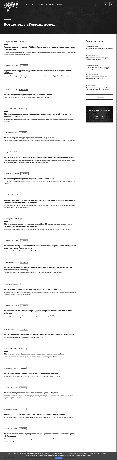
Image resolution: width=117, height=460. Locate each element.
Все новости (100, 97)
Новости (29, 4)
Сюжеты (50, 4)
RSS (73, 442)
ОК (58, 458)
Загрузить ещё (39, 416)
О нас (59, 4)
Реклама (45, 442)
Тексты (39, 4)
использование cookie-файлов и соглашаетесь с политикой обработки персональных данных (62, 455)
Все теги (60, 442)
